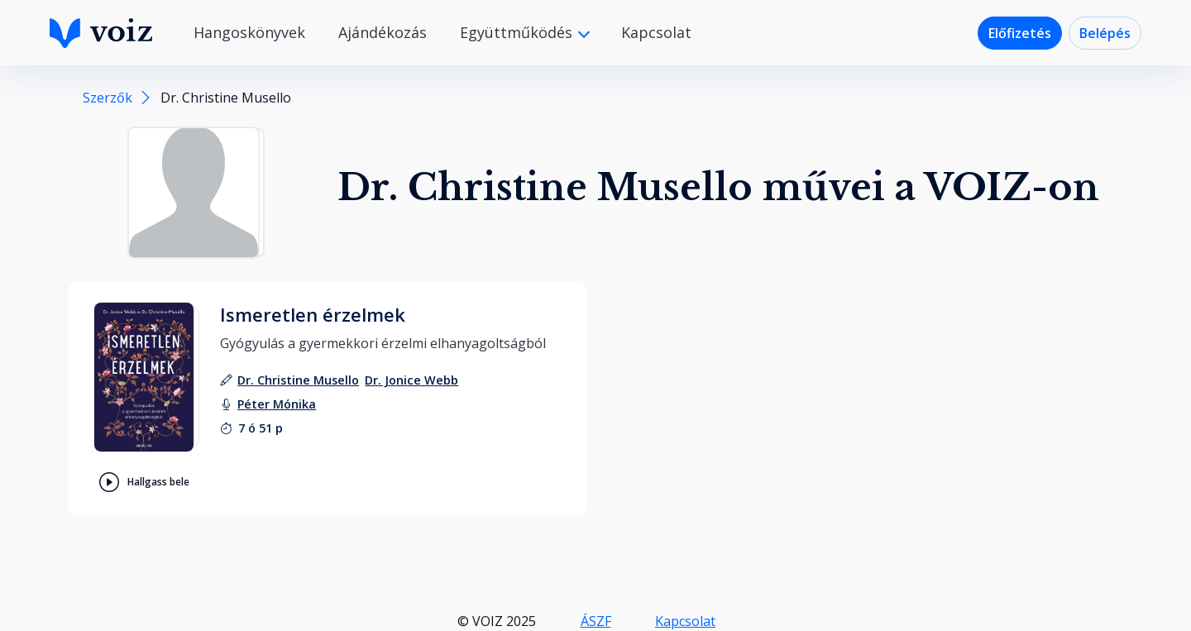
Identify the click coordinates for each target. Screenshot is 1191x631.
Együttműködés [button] (518, 32)
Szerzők (107, 97)
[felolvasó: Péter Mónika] (276, 404)
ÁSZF (596, 621)
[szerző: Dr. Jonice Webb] (411, 380)
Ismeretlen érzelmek (312, 314)
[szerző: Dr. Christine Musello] (298, 380)
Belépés (1105, 33)
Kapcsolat (656, 32)
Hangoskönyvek (249, 32)
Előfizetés (1019, 33)
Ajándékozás (382, 32)
